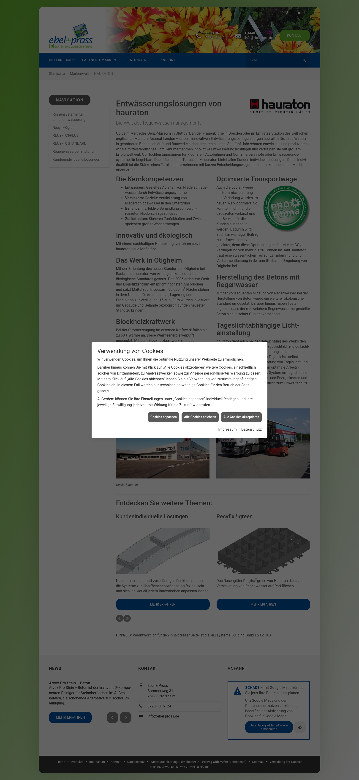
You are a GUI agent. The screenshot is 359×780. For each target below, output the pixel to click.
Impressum (227, 399)
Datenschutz (251, 399)
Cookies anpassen (163, 387)
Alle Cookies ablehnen (200, 387)
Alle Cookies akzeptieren (241, 387)
